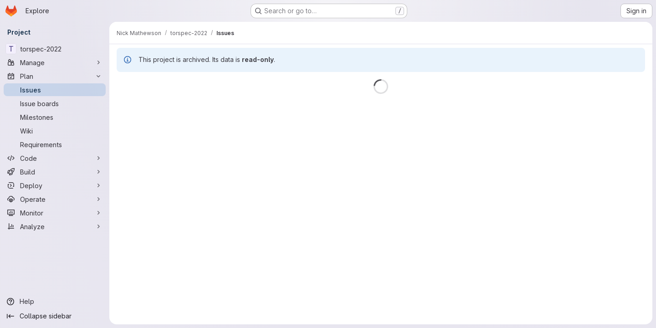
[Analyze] (55, 226)
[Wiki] (55, 130)
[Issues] (55, 89)
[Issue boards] (55, 103)
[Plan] (55, 76)
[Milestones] (55, 117)
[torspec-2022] (55, 48)
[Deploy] (55, 185)
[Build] (55, 171)
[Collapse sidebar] (55, 316)
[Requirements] (55, 144)
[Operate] (55, 199)
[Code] (55, 158)
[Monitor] (55, 212)
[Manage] (55, 62)
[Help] (55, 301)
